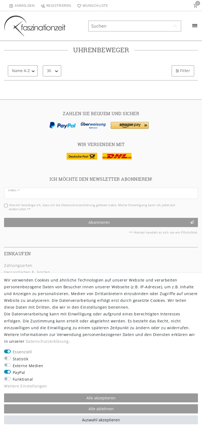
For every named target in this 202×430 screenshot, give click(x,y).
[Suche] (176, 26)
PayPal (19, 372)
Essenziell (22, 351)
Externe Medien (28, 365)
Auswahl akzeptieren (101, 419)
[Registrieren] (55, 5)
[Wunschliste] (91, 5)
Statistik (20, 358)
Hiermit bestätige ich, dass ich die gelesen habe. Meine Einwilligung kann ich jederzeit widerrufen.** (92, 207)
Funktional (23, 379)
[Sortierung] (23, 70)
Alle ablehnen (101, 408)
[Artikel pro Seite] (52, 70)
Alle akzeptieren (101, 397)
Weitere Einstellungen (25, 386)
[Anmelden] (22, 5)
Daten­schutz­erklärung (47, 341)
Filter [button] (183, 70)
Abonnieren (141, 222)
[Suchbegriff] (134, 26)
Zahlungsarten (18, 265)
